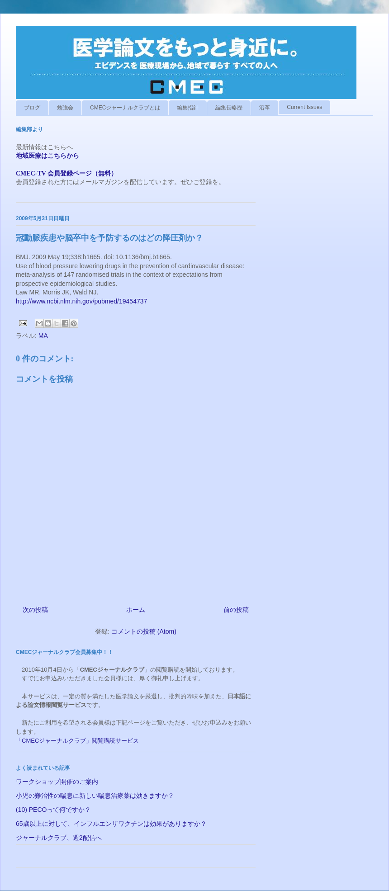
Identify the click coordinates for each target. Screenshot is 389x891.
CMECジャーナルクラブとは (125, 107)
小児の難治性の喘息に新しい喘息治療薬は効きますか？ (95, 795)
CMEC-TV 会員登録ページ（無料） (66, 173)
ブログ (32, 107)
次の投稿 (35, 609)
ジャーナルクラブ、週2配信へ (59, 837)
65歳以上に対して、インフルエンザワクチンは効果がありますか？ (111, 823)
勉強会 (65, 107)
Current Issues (304, 107)
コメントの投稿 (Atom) (143, 631)
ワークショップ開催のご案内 (57, 781)
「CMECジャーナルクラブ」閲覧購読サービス (77, 740)
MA (43, 335)
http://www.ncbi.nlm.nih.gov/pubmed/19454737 (81, 301)
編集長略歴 (228, 107)
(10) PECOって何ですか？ (53, 809)
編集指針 (188, 107)
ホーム (135, 609)
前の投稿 (236, 609)
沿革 (264, 107)
